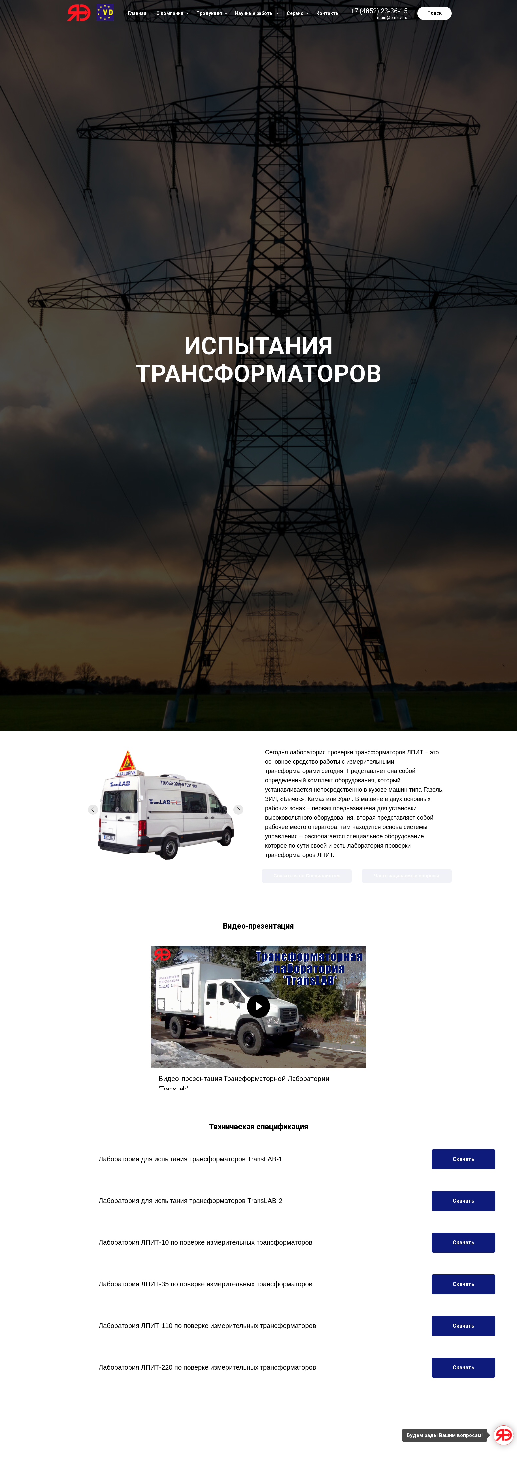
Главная (137, 13)
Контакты (328, 13)
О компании (170, 13)
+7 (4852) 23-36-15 (378, 11)
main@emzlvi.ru (392, 17)
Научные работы (255, 13)
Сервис (295, 13)
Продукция (209, 13)
